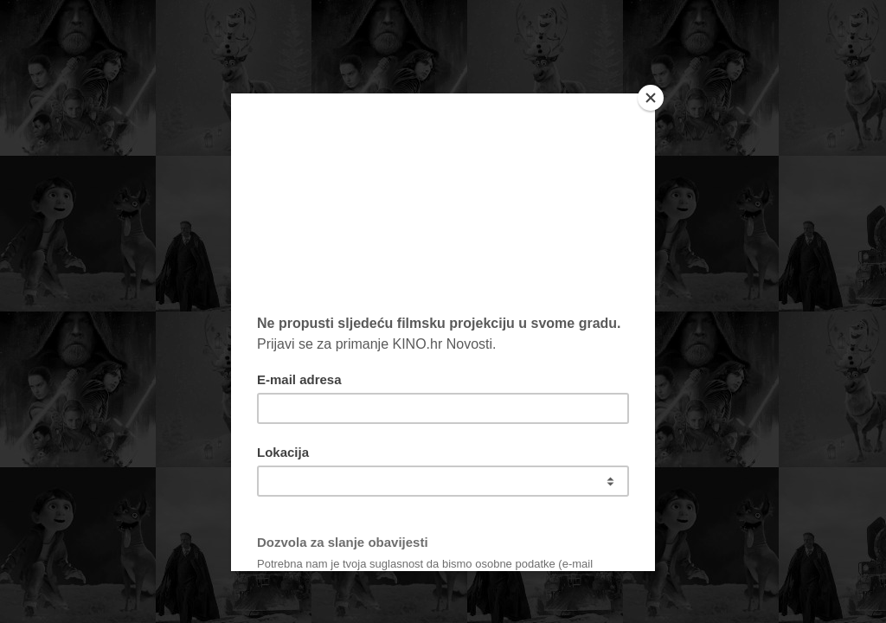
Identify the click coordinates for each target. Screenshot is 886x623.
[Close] (651, 98)
